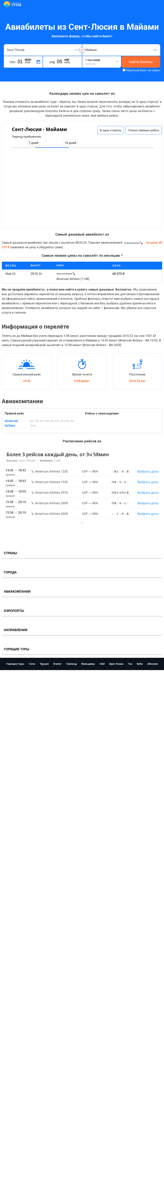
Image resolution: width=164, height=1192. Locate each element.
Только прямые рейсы (143, 130)
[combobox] (43, 50)
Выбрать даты (147, 471)
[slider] (33, 148)
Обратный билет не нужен (143, 70)
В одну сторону (110, 130)
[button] (82, 523)
